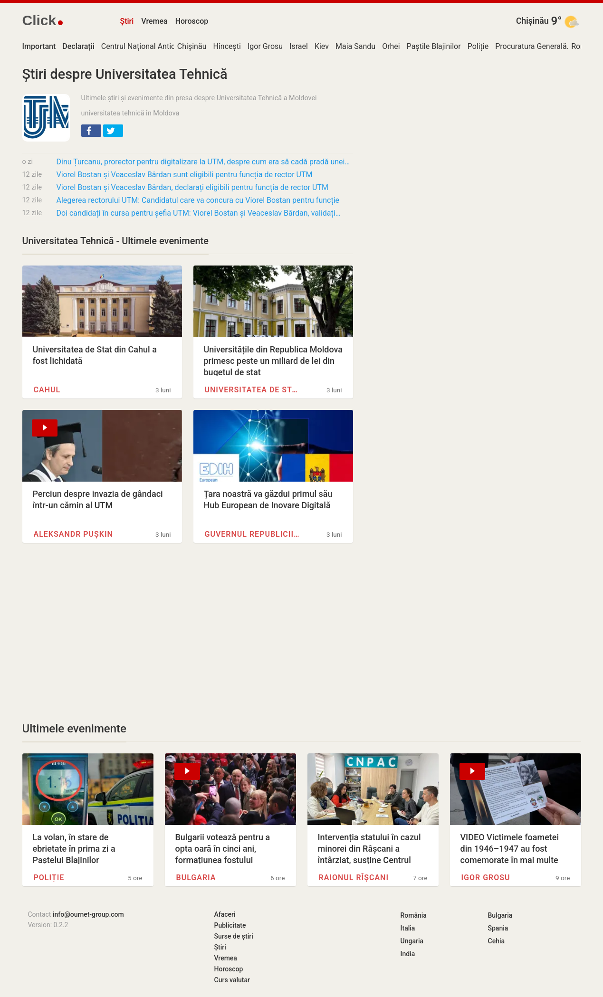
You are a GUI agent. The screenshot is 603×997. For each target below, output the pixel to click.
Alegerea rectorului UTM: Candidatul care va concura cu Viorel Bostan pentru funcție (198, 200)
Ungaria (412, 941)
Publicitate (230, 925)
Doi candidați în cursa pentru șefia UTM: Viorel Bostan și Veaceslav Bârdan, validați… (199, 213)
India (408, 954)
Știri (127, 21)
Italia (408, 928)
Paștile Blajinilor (434, 46)
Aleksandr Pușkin (73, 534)
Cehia (496, 941)
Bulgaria (196, 877)
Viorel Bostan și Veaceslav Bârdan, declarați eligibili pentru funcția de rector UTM (192, 187)
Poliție (478, 46)
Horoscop (192, 21)
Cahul (47, 389)
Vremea (154, 21)
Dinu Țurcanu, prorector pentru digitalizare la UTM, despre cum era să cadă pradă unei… (203, 161)
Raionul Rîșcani (354, 877)
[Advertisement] (187, 632)
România (414, 915)
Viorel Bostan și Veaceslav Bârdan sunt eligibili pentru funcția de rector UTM (185, 174)
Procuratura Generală (530, 46)
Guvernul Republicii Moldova (253, 534)
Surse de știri (233, 936)
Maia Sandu (355, 46)
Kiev (322, 46)
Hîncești (226, 46)
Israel (298, 46)
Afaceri (225, 914)
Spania (498, 928)
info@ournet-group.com (88, 914)
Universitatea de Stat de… (253, 389)
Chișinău (532, 21)
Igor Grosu (265, 46)
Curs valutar (232, 980)
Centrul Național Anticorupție (150, 46)
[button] (91, 130)
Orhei (391, 46)
